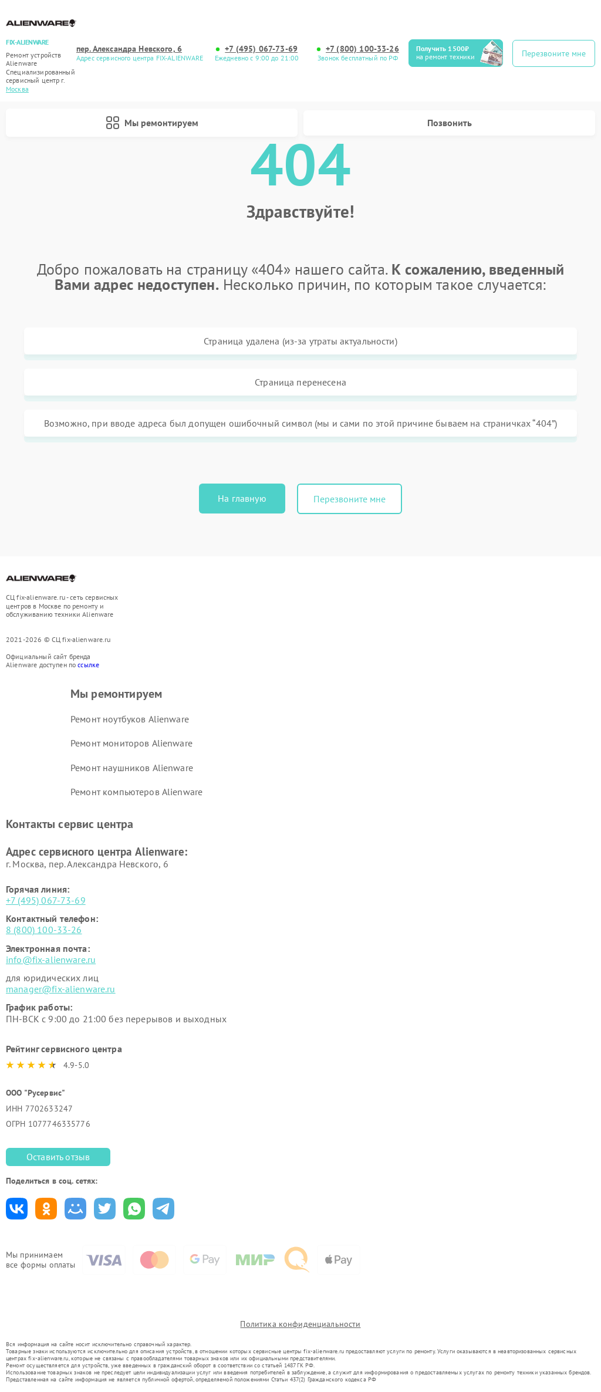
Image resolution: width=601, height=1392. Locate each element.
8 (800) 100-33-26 (44, 929)
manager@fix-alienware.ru (61, 989)
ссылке (88, 664)
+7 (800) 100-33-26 (362, 49)
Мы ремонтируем (152, 123)
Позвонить (449, 123)
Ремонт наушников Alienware (131, 767)
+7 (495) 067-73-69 (261, 49)
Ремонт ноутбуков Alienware (129, 719)
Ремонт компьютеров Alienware (136, 792)
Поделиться (17, 1208)
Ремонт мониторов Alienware (131, 743)
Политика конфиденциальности (300, 1324)
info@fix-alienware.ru (51, 959)
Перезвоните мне (349, 499)
